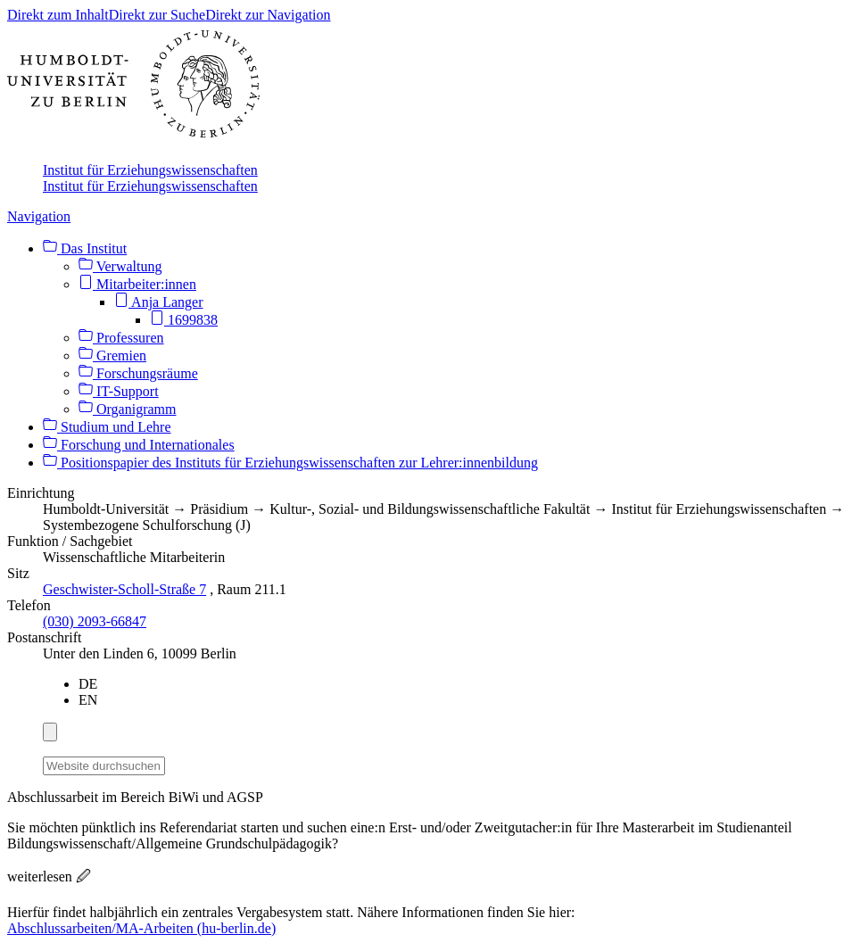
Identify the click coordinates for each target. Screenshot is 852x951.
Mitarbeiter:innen (137, 284)
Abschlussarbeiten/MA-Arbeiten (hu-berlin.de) (141, 928)
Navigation (38, 216)
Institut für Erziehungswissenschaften (150, 170)
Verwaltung (120, 266)
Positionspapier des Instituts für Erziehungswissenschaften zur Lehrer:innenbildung (290, 462)
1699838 (184, 319)
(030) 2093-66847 (94, 621)
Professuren (121, 337)
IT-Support (119, 391)
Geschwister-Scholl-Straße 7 (124, 589)
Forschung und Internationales (139, 444)
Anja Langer (158, 302)
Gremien (112, 355)
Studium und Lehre (107, 426)
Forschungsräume (138, 373)
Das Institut (85, 248)
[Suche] (176, 763)
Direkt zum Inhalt (58, 14)
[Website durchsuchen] (104, 766)
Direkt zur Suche (157, 14)
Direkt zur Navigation (267, 14)
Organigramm (127, 409)
